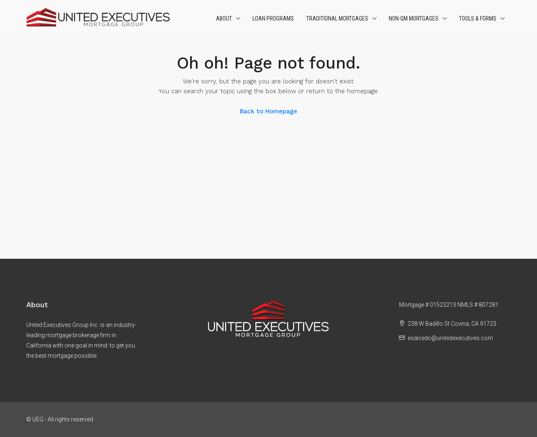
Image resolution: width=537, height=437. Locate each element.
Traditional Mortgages (337, 18)
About (224, 18)
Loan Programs (273, 18)
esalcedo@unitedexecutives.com (450, 338)
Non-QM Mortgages (413, 18)
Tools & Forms (477, 18)
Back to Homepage (268, 111)
